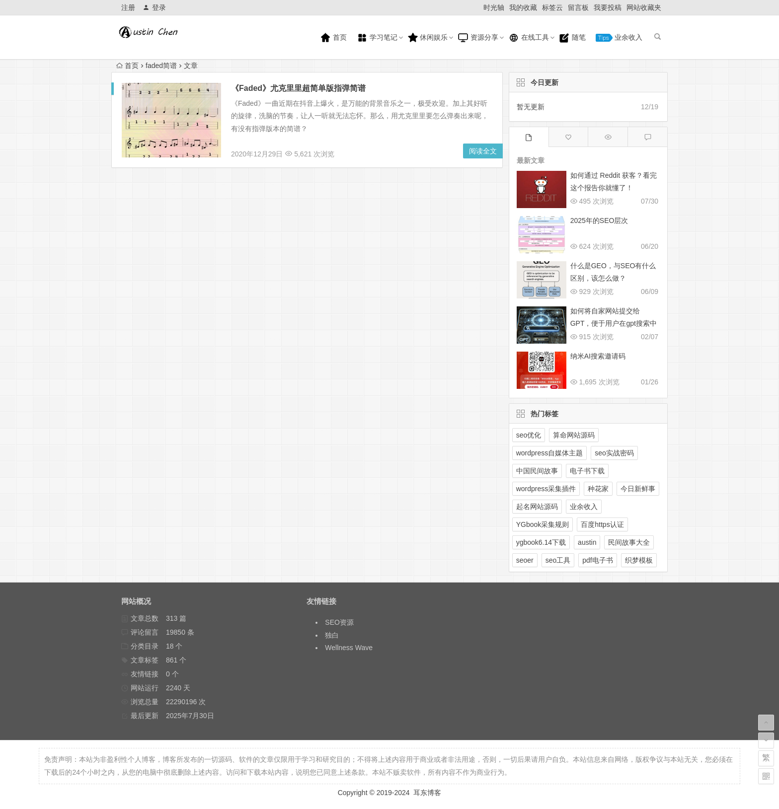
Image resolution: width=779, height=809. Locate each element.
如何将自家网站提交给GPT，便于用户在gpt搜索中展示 (613, 323)
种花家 (598, 489)
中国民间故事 (537, 471)
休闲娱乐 (427, 37)
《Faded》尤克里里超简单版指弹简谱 (298, 88)
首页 (333, 37)
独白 (332, 635)
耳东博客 (427, 793)
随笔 (572, 37)
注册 (128, 7)
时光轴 (493, 7)
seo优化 (529, 435)
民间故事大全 (629, 542)
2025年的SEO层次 (599, 220)
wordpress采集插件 (546, 489)
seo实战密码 (614, 453)
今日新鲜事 (638, 489)
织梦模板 (639, 560)
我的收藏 (523, 7)
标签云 (552, 7)
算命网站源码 (574, 435)
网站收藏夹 (643, 7)
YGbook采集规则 (542, 524)
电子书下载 (587, 471)
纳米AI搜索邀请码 (597, 356)
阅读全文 (483, 151)
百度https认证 (602, 524)
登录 (154, 7)
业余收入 (619, 37)
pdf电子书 (597, 560)
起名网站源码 (537, 507)
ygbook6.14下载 (541, 542)
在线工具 (528, 37)
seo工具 (558, 560)
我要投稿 (608, 7)
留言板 (578, 7)
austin (587, 542)
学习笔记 (377, 37)
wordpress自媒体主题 (549, 453)
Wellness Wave (349, 648)
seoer (525, 560)
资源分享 (478, 37)
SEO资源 (339, 622)
